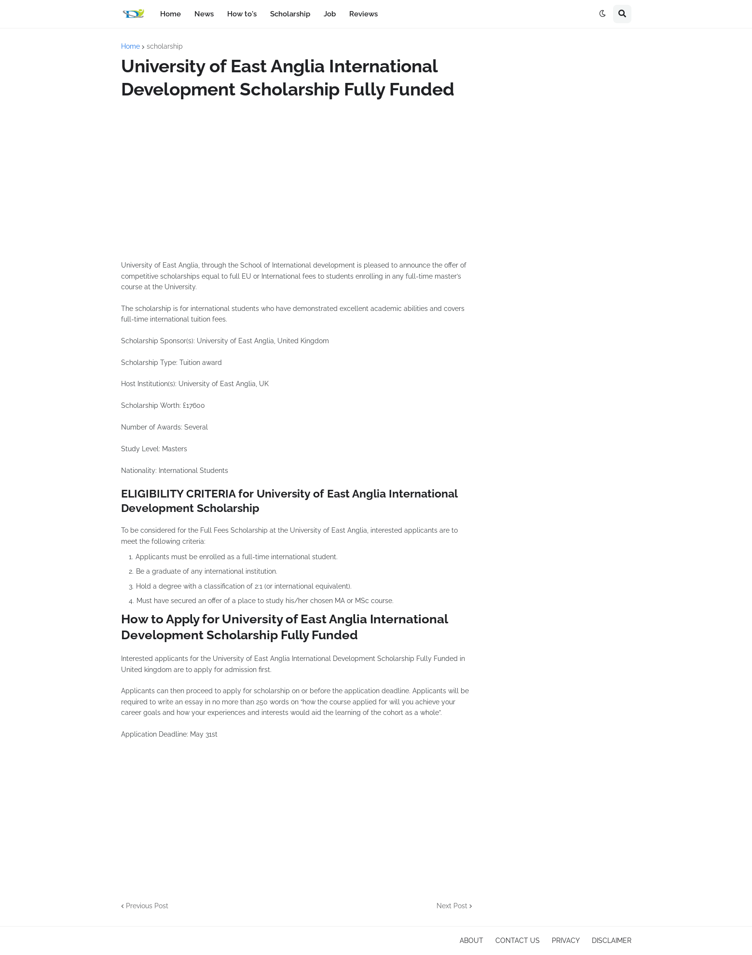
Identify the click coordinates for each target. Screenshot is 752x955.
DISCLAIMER (611, 940)
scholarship (165, 46)
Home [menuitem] (170, 14)
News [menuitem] (204, 14)
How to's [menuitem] (242, 14)
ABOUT (471, 940)
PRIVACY (566, 940)
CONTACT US (517, 940)
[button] (602, 14)
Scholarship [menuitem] (290, 14)
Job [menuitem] (330, 14)
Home (130, 46)
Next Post (452, 906)
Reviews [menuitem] (363, 14)
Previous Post (147, 906)
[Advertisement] (296, 180)
